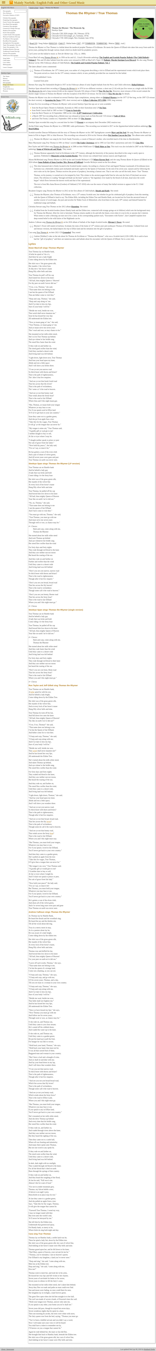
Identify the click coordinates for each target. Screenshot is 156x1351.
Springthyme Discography (11, 43)
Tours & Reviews (8, 89)
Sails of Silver (119, 116)
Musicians (6, 80)
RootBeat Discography (10, 41)
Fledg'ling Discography (10, 20)
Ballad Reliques (138, 85)
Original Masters (110, 97)
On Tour (102, 108)
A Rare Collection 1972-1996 (94, 100)
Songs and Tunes (8, 84)
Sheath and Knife (102, 191)
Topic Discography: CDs (10, 47)
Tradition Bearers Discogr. (11, 49)
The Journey (86, 119)
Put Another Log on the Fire (119, 135)
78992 (117, 43)
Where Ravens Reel (101, 160)
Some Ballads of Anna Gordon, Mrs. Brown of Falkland (60, 162)
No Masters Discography (10, 39)
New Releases (7, 13)
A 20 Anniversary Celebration (89, 113)
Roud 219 (33, 43)
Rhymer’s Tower (115, 222)
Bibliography (7, 64)
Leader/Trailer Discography (11, 34)
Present (80, 122)
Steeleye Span (33, 7)
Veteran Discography (9, 53)
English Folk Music (7, 8)
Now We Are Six (105, 91)
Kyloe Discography (9, 32)
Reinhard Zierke (149, 1349)
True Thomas (41, 232)
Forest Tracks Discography (11, 22)
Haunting (75, 207)
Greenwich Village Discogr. (11, 28)
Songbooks (6, 87)
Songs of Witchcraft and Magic (49, 149)
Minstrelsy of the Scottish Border (64, 156)
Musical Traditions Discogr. (11, 37)
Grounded (67, 232)
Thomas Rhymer (50, 57)
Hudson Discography (9, 30)
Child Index (6, 60)
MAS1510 (53, 43)
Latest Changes (8, 67)
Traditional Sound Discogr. (11, 51)
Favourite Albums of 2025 (11, 15)
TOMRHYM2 (101, 43)
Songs (42, 7)
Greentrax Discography (10, 26)
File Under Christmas (85, 143)
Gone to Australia (73, 110)
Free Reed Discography (10, 24)
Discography (7, 11)
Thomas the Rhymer (67, 88)
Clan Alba (140, 143)
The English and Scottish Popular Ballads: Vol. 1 (90, 63)
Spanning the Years (53, 100)
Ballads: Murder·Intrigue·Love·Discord (120, 60)
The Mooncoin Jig (35, 91)
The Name (6, 76)
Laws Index (6, 62)
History (5, 78)
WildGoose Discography (10, 55)
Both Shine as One (102, 147)
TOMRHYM (90, 43)
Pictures (5, 91)
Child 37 (61, 43)
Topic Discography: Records (12, 45)
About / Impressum (7, 1349)
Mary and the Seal (118, 132)
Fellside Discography (9, 18)
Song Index (6, 58)
